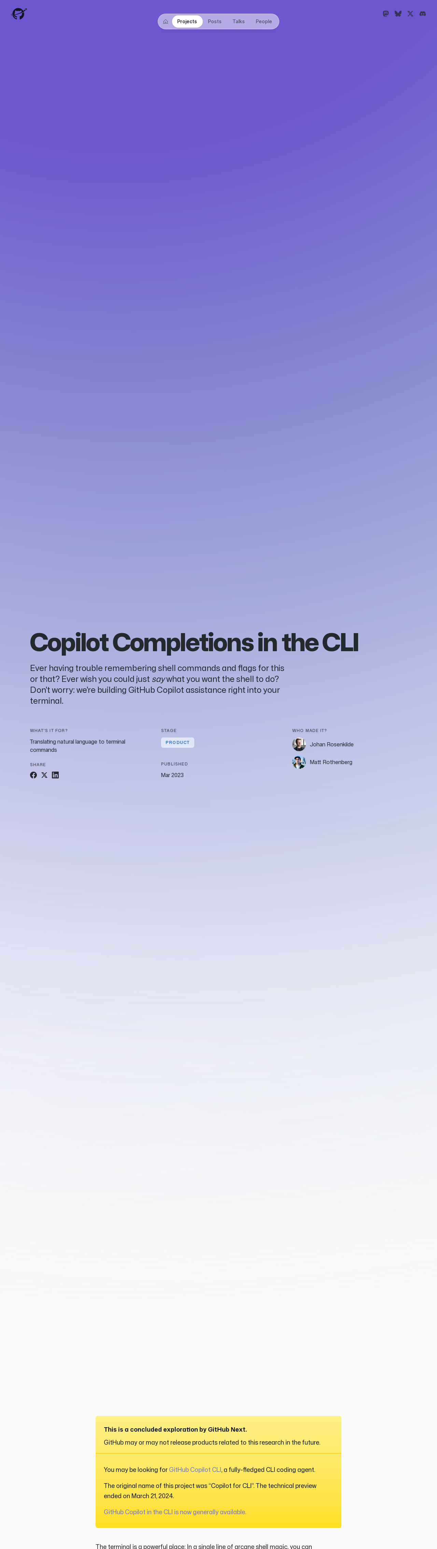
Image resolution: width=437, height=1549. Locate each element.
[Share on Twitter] (44, 775)
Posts (215, 21)
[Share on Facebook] (33, 775)
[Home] (165, 21)
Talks (238, 21)
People (264, 21)
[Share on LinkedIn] (55, 775)
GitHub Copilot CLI (195, 1469)
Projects (187, 21)
